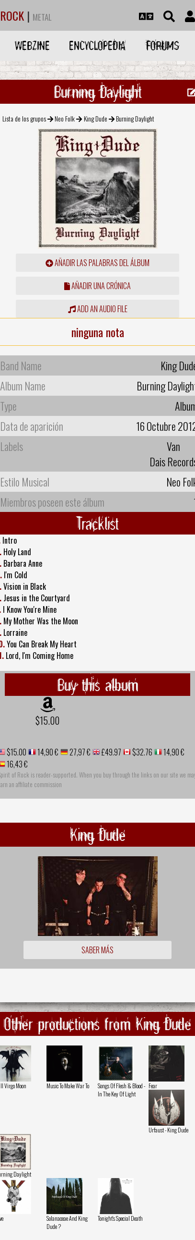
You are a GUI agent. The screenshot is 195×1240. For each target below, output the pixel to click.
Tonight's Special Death (120, 1218)
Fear (153, 1086)
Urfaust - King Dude (168, 1130)
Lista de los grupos (24, 118)
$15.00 (47, 720)
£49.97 (110, 752)
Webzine (32, 45)
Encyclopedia (97, 45)
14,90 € (47, 752)
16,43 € (16, 764)
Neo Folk (65, 118)
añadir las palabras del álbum (97, 262)
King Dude (95, 118)
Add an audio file (97, 309)
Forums (162, 45)
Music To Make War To (67, 1086)
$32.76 (141, 752)
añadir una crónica (97, 286)
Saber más (97, 950)
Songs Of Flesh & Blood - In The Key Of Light (121, 1090)
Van (173, 446)
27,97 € (79, 752)
